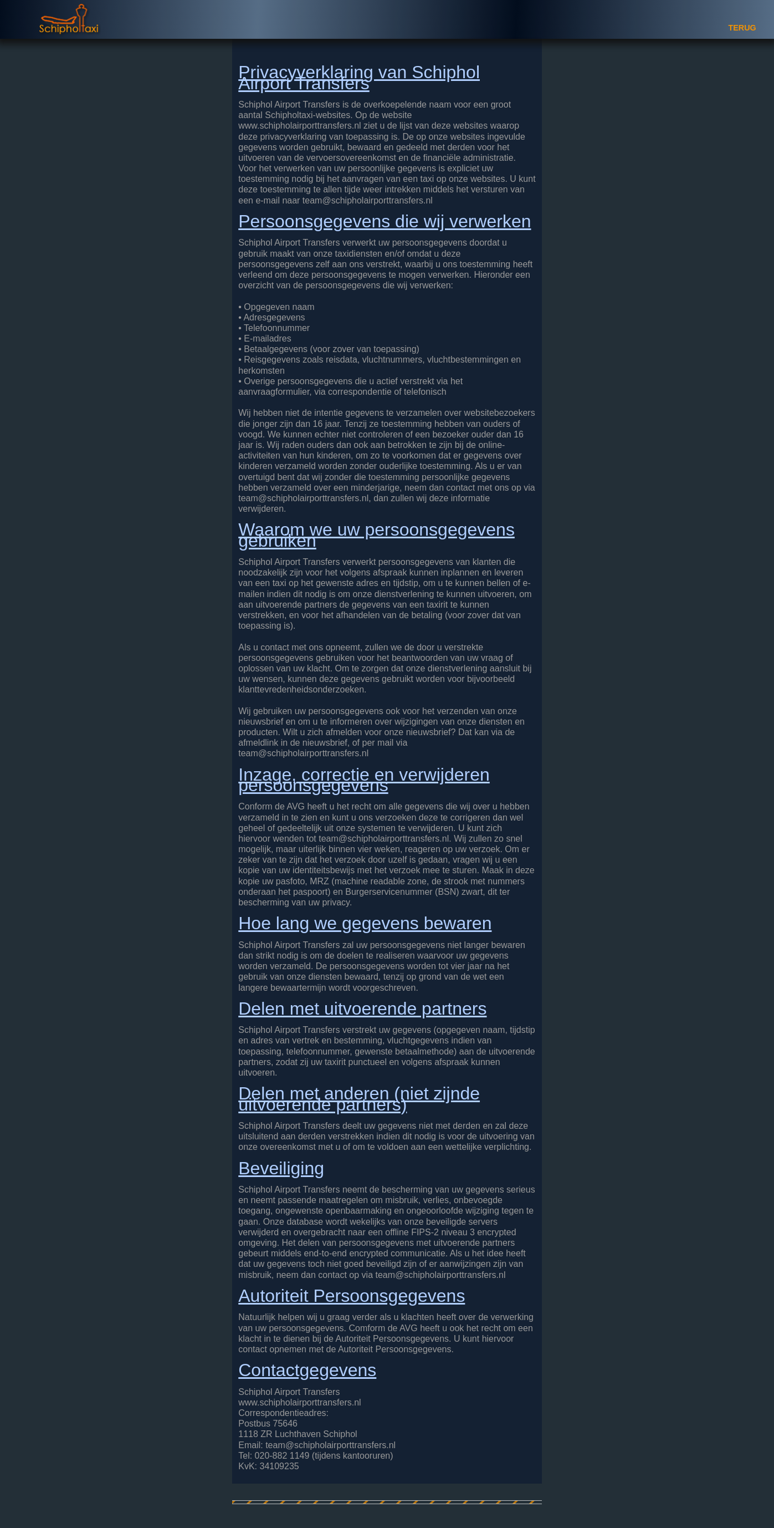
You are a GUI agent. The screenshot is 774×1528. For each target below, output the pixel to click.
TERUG (742, 28)
